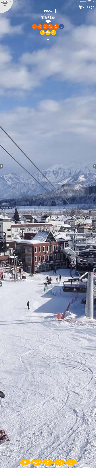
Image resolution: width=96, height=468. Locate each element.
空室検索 (56, 26)
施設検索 (45, 26)
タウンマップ (34, 26)
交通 (37, 466)
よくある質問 (42, 466)
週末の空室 (50, 26)
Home (48, 21)
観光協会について (50, 466)
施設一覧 (40, 26)
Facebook (61, 26)
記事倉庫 (58, 466)
